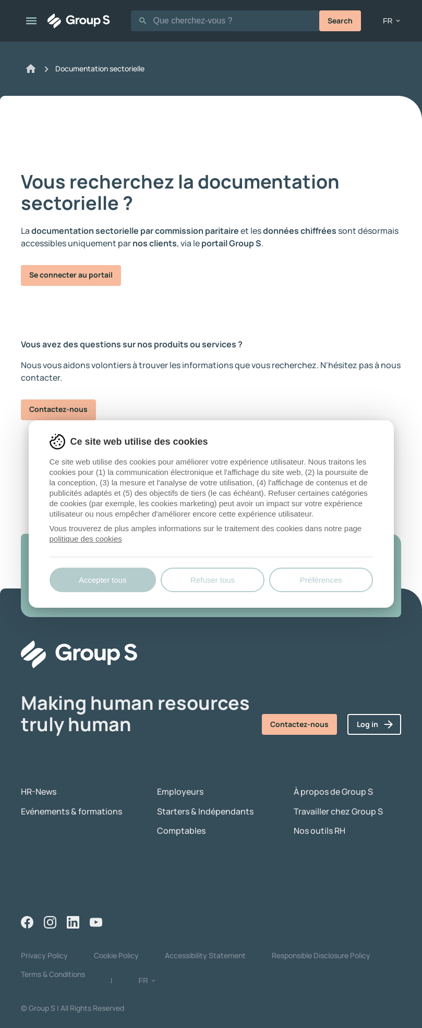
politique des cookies (86, 538)
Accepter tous (103, 579)
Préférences (321, 579)
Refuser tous (212, 579)
